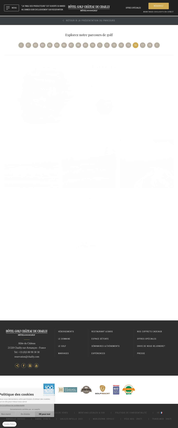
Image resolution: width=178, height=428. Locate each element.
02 (35, 45)
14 (121, 45)
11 (99, 45)
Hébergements (66, 331)
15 (128, 45)
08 (78, 45)
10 (92, 45)
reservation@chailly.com (26, 356)
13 (114, 45)
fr (158, 413)
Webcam (19, 413)
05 (57, 45)
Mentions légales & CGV (92, 413)
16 (135, 45)
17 (142, 45)
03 (42, 45)
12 (107, 45)
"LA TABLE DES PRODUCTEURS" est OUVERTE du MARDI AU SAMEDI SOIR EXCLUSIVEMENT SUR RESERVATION (43, 8)
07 (71, 45)
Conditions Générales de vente (51, 413)
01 (28, 45)
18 (149, 45)
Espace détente (100, 339)
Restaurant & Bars (102, 331)
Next (157, 45)
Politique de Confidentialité (131, 413)
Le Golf (62, 346)
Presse (141, 353)
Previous (21, 45)
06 (64, 45)
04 (49, 45)
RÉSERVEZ (158, 6)
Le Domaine (64, 339)
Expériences (98, 353)
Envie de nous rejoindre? (151, 346)
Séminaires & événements (106, 346)
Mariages (63, 353)
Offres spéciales (133, 8)
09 (85, 45)
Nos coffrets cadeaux (149, 331)
